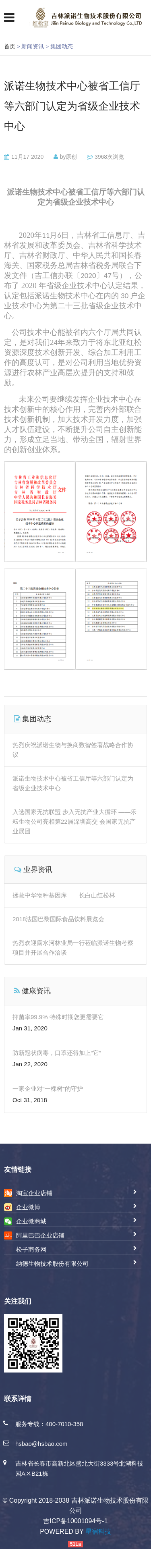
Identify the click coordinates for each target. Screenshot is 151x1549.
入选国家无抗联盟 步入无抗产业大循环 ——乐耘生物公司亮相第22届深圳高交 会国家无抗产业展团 (74, 821)
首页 (9, 46)
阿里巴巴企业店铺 (40, 1235)
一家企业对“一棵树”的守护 (47, 1088)
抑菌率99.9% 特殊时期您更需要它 (58, 1016)
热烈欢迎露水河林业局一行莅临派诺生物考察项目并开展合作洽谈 (72, 947)
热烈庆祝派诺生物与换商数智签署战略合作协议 (72, 749)
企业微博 (28, 1207)
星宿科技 (98, 1531)
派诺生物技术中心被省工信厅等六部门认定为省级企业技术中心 (72, 106)
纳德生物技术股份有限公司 (52, 1263)
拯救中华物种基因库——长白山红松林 (63, 895)
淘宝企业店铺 (34, 1193)
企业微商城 (31, 1221)
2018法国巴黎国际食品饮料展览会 (58, 919)
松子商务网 (31, 1249)
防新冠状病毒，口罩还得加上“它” (56, 1052)
